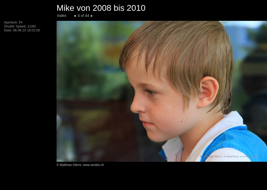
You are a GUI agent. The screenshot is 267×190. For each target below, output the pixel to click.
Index (61, 15)
